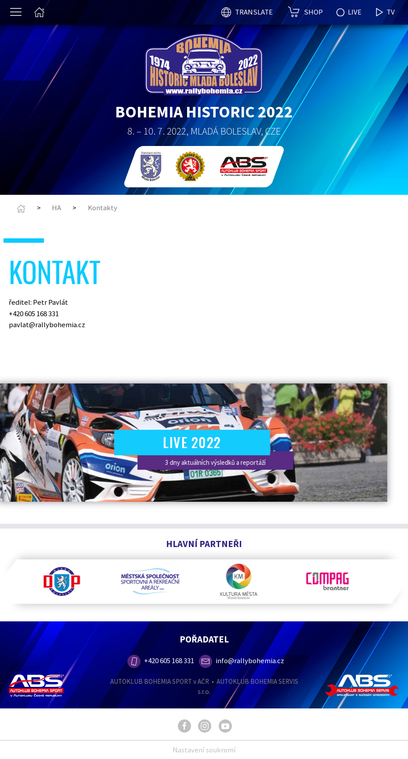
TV (385, 12)
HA (56, 207)
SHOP (313, 12)
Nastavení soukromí (204, 750)
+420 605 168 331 (160, 660)
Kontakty (102, 207)
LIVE (348, 12)
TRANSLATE (254, 12)
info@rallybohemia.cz (241, 660)
